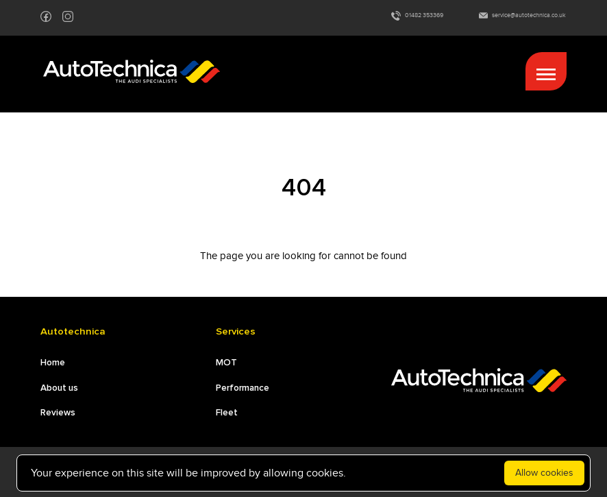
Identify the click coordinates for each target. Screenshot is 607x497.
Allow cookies (544, 472)
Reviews (57, 412)
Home (52, 362)
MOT (226, 362)
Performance (242, 388)
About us (59, 388)
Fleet (227, 412)
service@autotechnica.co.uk (522, 15)
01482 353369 (417, 16)
